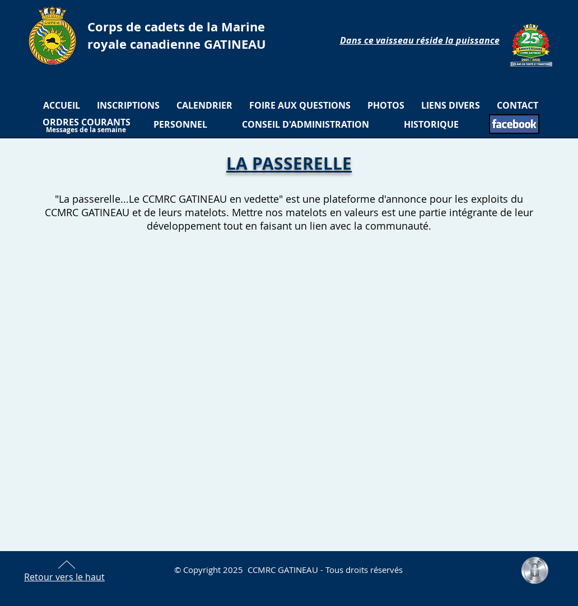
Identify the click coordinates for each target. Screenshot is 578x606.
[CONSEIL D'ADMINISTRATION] (305, 124)
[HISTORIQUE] (431, 124)
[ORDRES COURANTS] (86, 122)
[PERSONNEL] (180, 124)
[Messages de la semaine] (86, 130)
